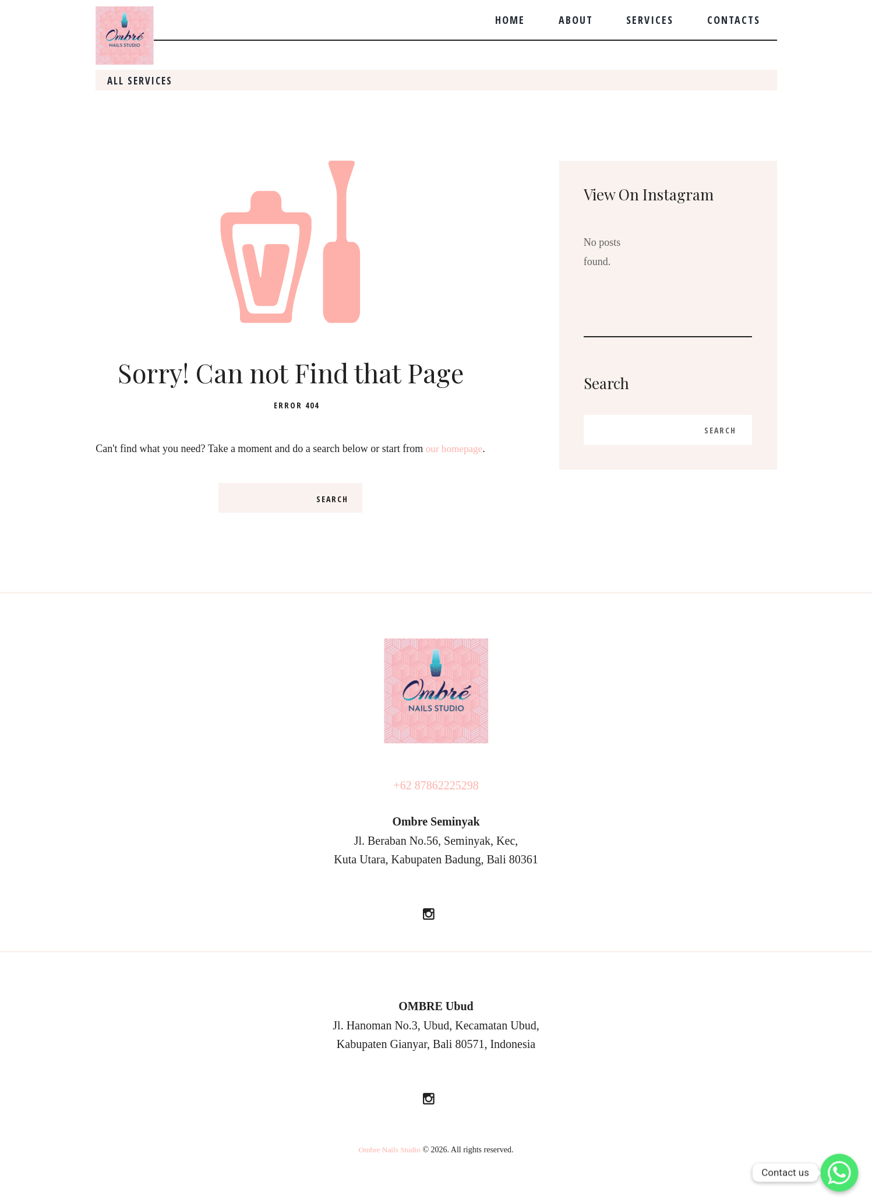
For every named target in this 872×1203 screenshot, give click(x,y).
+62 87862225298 (435, 805)
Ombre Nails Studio (389, 1169)
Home (510, 20)
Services (649, 20)
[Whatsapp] (839, 1172)
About (576, 20)
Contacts (733, 20)
